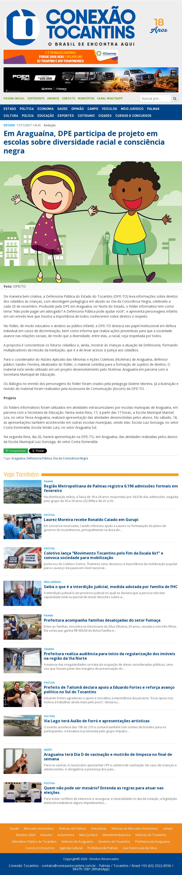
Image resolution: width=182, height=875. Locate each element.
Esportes (66, 116)
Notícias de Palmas (72, 828)
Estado (10, 109)
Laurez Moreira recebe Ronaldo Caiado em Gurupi (91, 519)
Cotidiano (86, 116)
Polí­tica (27, 109)
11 (22, 125)
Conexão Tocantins (24, 865)
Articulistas (99, 828)
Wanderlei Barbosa (117, 835)
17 (18, 125)
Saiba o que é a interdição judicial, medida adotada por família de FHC (111, 586)
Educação (45, 116)
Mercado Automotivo (39, 828)
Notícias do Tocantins (151, 835)
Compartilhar (16, 450)
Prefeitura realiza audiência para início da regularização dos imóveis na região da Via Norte (109, 656)
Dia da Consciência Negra (70, 458)
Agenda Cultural (70, 848)
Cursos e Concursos (40, 848)
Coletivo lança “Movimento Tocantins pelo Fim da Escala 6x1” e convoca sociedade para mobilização (103, 555)
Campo (92, 109)
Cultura (11, 116)
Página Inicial (14, 98)
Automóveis (65, 835)
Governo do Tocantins (114, 841)
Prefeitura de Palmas (102, 848)
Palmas (153, 109)
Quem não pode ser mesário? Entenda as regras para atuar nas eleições (104, 790)
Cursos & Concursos (133, 116)
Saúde (62, 109)
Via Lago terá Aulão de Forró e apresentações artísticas (97, 720)
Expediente (36, 98)
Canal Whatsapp (110, 98)
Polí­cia (28, 116)
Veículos (109, 109)
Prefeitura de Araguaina (152, 841)
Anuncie (53, 98)
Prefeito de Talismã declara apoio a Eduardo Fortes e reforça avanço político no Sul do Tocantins (109, 689)
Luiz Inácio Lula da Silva (140, 848)
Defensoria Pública (39, 458)
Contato (68, 98)
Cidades (105, 116)
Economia (45, 109)
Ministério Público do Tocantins (34, 841)
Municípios (86, 98)
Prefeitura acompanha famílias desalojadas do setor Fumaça (102, 620)
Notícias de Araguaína (77, 841)
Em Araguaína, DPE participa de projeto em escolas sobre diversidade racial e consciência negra (84, 142)
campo (168, 828)
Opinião (77, 109)
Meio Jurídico (132, 109)
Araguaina (18, 458)
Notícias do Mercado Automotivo (135, 828)
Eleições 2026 (25, 835)
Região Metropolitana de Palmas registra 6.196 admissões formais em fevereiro (111, 488)
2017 (28, 125)
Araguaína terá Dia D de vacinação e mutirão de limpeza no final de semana (108, 757)
